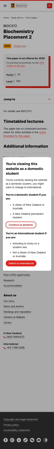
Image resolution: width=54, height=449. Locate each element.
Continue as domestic (21, 224)
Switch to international (21, 263)
